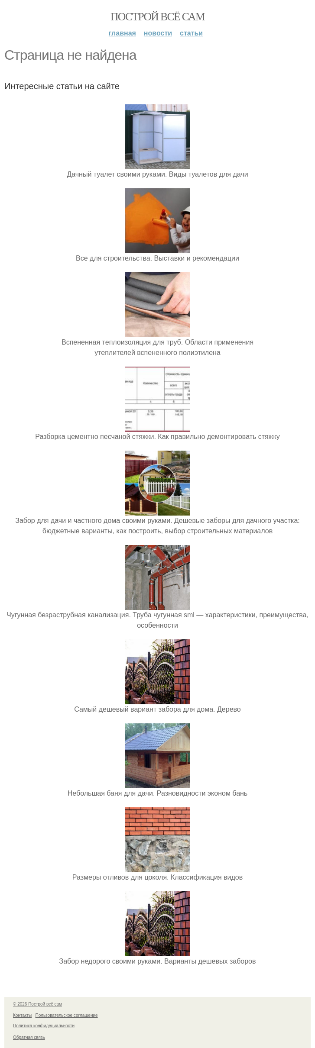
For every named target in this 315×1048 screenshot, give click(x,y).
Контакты (22, 1015)
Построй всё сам (157, 16)
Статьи (191, 33)
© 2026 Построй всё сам (37, 1004)
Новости (158, 33)
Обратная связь (29, 1037)
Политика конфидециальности (44, 1025)
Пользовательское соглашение (67, 1015)
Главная (122, 33)
